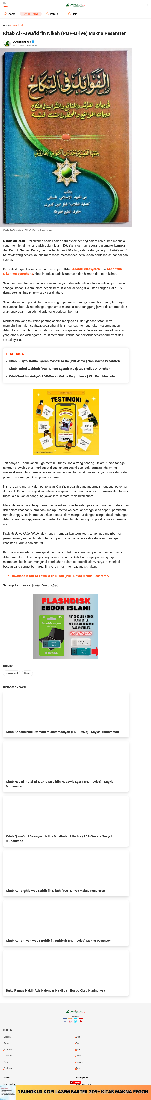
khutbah (8, 1049)
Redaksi (7, 1078)
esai (78, 1043)
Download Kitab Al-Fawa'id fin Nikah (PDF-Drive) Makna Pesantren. (60, 576)
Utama (11, 14)
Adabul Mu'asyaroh (86, 269)
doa (78, 1037)
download (12, 673)
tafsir (78, 1068)
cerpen (7, 1037)
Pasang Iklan (82, 1078)
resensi (80, 1062)
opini (78, 1056)
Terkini (33, 14)
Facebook (65, 1023)
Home (6, 25)
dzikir (6, 1043)
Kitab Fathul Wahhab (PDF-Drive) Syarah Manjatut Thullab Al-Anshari (59, 369)
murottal (8, 1056)
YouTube (81, 1023)
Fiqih (74, 14)
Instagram (70, 1023)
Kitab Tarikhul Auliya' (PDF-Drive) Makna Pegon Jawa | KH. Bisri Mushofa (62, 376)
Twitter (75, 1023)
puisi (6, 1062)
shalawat (8, 1068)
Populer (54, 14)
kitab (27, 673)
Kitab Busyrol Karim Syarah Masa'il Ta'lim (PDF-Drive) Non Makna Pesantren (64, 361)
